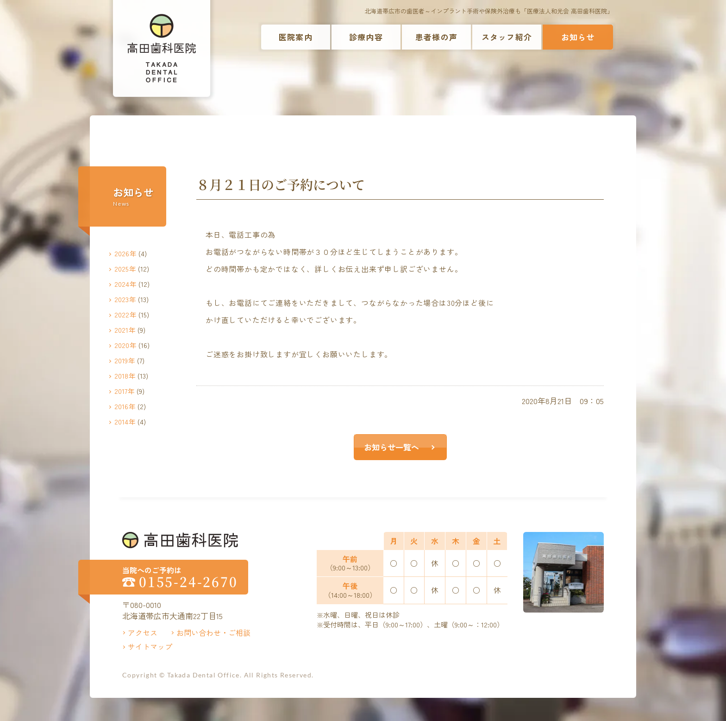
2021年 (125, 330)
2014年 (125, 421)
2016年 (125, 406)
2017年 (124, 391)
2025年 (125, 268)
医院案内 (296, 37)
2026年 (125, 253)
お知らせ (578, 37)
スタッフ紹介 (507, 37)
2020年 (125, 345)
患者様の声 (436, 37)
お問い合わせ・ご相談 (213, 632)
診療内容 (366, 37)
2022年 (125, 314)
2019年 (124, 360)
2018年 (125, 375)
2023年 (125, 299)
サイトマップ (150, 646)
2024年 (125, 284)
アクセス (142, 632)
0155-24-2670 (188, 582)
